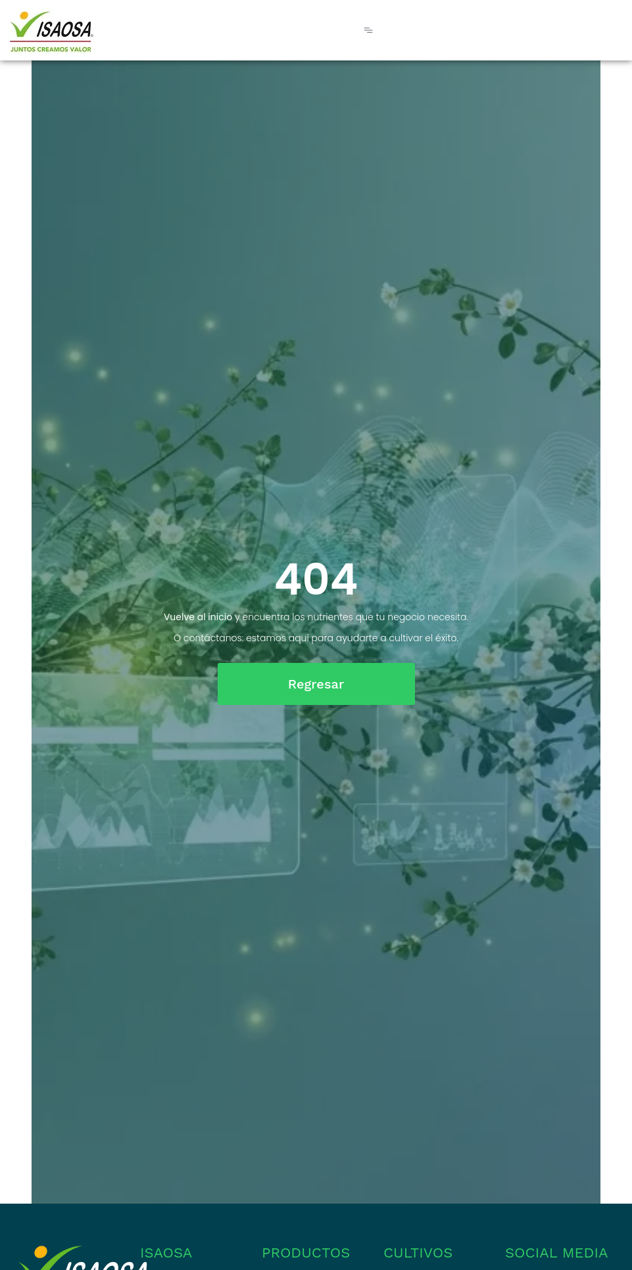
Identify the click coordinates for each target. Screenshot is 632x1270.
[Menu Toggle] (368, 30)
